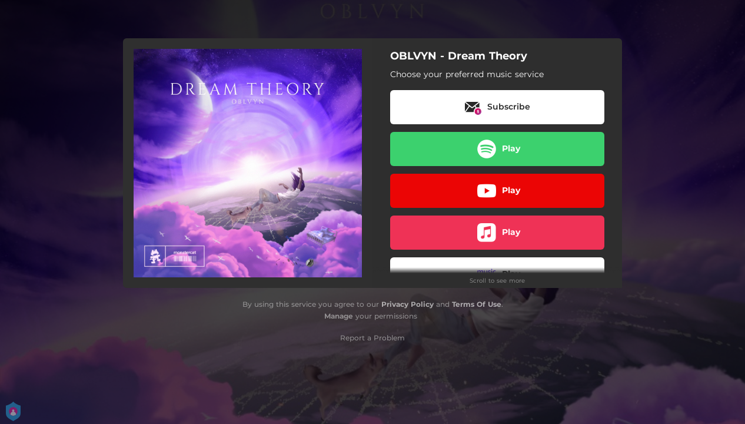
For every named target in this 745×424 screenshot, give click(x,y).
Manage (338, 316)
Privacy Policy (407, 304)
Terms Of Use (476, 304)
